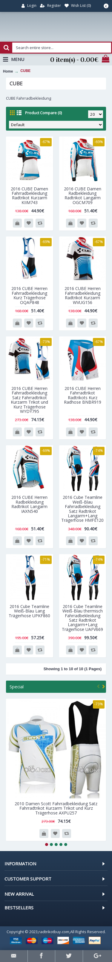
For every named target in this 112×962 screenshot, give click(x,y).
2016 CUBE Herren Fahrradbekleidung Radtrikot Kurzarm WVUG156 (83, 295)
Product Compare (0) (43, 112)
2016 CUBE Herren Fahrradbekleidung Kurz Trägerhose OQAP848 (29, 295)
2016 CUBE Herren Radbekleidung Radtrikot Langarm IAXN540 (29, 504)
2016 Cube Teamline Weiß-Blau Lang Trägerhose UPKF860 (29, 611)
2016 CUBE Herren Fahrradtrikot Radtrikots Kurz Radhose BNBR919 (82, 395)
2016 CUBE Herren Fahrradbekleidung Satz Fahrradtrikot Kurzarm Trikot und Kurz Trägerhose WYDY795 (29, 400)
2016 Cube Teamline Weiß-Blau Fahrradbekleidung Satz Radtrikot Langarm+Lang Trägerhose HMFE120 (82, 508)
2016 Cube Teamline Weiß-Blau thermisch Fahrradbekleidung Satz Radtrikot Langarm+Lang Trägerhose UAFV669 (82, 618)
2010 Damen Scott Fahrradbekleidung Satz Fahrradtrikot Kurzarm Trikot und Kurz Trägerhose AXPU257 (56, 808)
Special (17, 687)
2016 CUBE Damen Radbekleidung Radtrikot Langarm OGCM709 (82, 195)
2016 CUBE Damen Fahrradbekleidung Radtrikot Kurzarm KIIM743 (29, 195)
